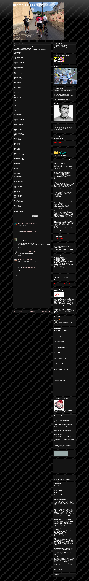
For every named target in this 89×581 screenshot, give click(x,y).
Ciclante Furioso (21, 223)
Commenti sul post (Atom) (34, 315)
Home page (32, 311)
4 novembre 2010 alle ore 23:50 (27, 259)
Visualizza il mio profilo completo (66, 322)
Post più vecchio (46, 311)
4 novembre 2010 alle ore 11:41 (30, 251)
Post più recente (18, 311)
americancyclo (58, 569)
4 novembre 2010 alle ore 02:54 (31, 223)
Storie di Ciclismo (28, 5)
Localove (22, 216)
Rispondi (19, 227)
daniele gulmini (21, 238)
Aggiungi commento (19, 275)
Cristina (19, 259)
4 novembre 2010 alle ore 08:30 (29, 231)
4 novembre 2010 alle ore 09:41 (31, 238)
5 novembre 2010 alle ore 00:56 (29, 267)
